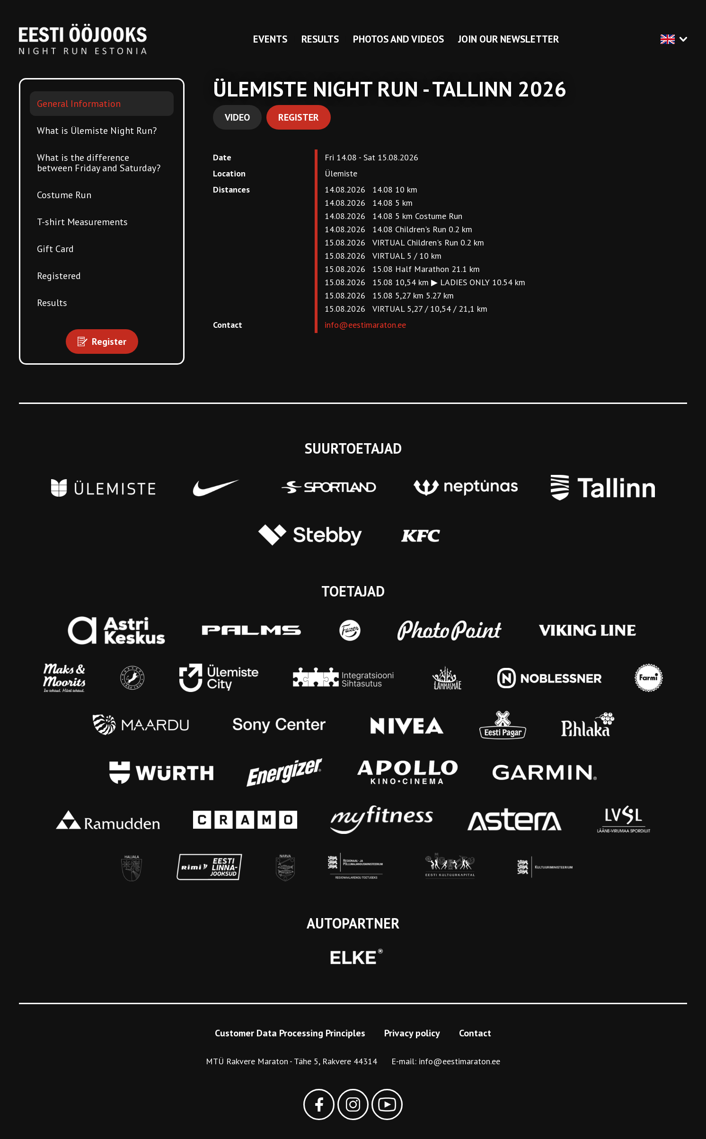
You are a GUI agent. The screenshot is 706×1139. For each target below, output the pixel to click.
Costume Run (64, 195)
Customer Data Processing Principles (290, 1033)
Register (298, 117)
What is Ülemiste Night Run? (97, 130)
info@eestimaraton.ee (365, 324)
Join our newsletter (508, 39)
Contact (475, 1033)
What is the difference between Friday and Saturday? (98, 162)
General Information (79, 103)
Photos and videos (398, 39)
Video (237, 117)
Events (270, 39)
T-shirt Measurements (82, 222)
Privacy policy (412, 1033)
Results (320, 39)
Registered (59, 276)
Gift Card (55, 249)
